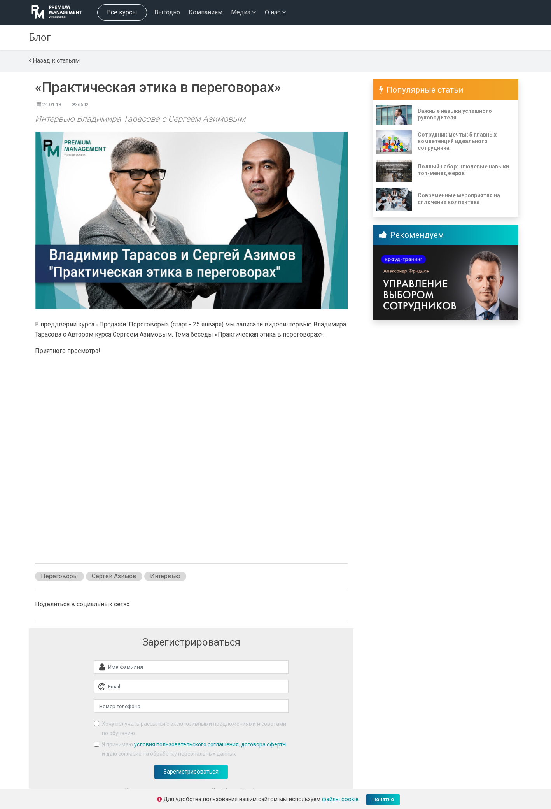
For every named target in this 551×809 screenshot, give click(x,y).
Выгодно (167, 12)
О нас (275, 12)
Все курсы (122, 12)
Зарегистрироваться (191, 772)
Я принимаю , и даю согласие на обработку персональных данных (194, 749)
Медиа (243, 12)
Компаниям (205, 12)
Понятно (383, 799)
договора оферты (264, 744)
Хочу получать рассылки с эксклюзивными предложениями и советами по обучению (194, 728)
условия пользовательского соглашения (186, 744)
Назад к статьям (54, 60)
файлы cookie (340, 799)
